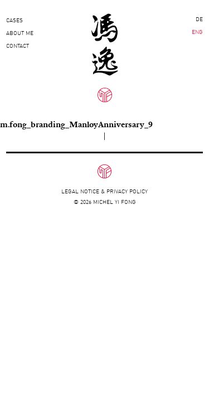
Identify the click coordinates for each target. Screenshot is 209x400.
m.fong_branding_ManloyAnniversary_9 (76, 124)
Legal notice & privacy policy (104, 191)
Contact (17, 45)
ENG (197, 32)
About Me (19, 33)
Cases (14, 20)
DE (199, 19)
